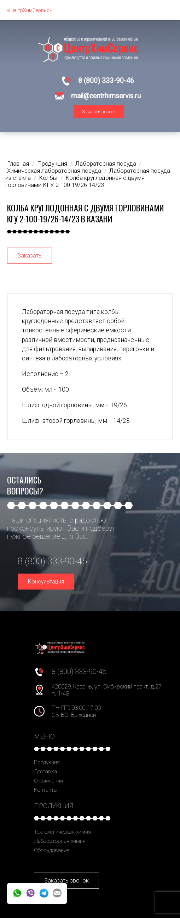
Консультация (46, 581)
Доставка (45, 771)
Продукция (47, 762)
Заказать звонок (99, 111)
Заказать (29, 255)
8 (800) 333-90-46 (106, 81)
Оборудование (51, 850)
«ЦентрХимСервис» (29, 10)
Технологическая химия (62, 832)
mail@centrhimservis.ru (106, 96)
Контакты (46, 790)
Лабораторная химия (60, 841)
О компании (48, 781)
